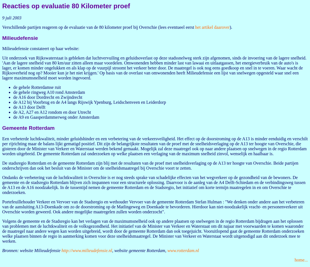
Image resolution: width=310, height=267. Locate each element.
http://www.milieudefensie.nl (87, 250)
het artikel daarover (212, 27)
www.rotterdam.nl (183, 250)
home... (301, 260)
